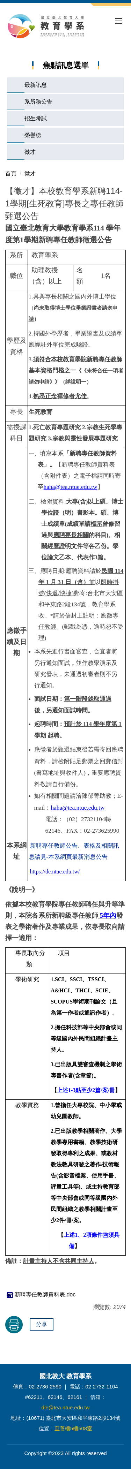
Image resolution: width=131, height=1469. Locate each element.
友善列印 (14, 1324)
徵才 (30, 152)
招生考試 (35, 118)
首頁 (10, 173)
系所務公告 (38, 102)
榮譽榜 (32, 135)
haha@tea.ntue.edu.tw (77, 807)
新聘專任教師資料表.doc (40, 1294)
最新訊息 (35, 85)
